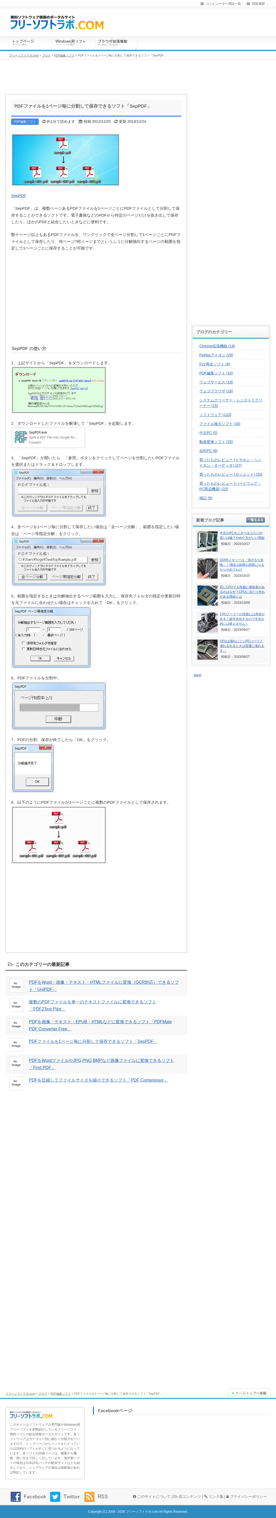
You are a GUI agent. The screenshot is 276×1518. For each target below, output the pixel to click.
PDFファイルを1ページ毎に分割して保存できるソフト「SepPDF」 (93, 1041)
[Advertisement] (96, 297)
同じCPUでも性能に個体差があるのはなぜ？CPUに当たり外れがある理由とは (242, 591)
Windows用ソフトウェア (73, 43)
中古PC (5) (208, 433)
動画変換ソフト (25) (216, 442)
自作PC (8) (208, 451)
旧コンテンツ (187, 1496)
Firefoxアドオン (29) (216, 355)
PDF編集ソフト (60, 1393)
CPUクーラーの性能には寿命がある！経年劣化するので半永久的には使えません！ (242, 618)
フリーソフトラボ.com (20, 1393)
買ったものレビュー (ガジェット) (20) (230, 474)
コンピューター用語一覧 (223, 4)
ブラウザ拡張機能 (116, 43)
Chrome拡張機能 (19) (217, 346)
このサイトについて (152, 1496)
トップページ (30, 43)
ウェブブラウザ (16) (216, 391)
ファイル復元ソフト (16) (219, 424)
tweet (197, 675)
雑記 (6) (205, 498)
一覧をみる (256, 520)
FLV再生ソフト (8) (214, 364)
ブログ (42, 1393)
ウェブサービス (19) (216, 382)
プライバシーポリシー (246, 1496)
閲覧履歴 (258, 4)
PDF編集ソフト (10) (216, 373)
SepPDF (18, 195)
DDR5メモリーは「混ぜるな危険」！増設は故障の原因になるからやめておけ (242, 564)
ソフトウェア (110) (215, 415)
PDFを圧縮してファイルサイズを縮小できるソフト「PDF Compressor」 (98, 1080)
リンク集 (213, 1496)
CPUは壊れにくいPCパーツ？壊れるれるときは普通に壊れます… (242, 646)
